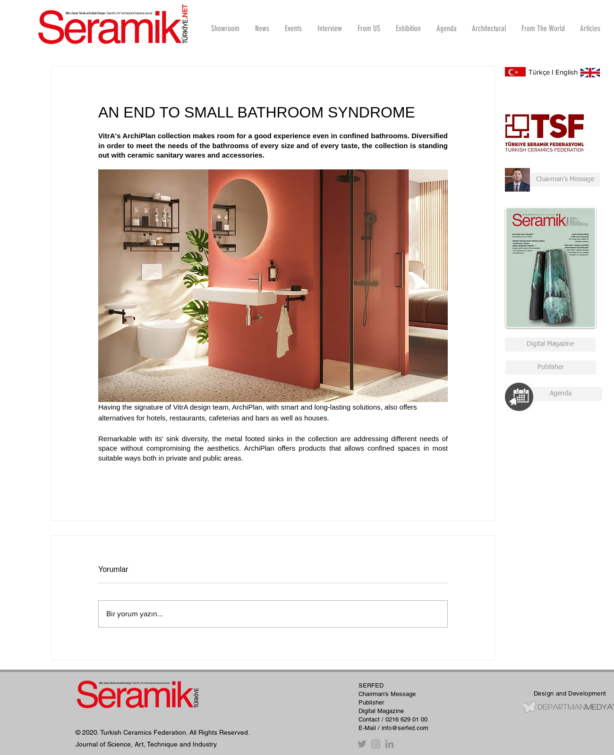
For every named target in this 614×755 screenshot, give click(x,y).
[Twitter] (362, 744)
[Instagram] (376, 744)
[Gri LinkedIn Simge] (389, 744)
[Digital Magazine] (550, 344)
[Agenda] (560, 394)
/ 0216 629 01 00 (404, 719)
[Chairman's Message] (552, 180)
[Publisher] (550, 368)
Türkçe (539, 72)
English (566, 72)
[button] (329, 28)
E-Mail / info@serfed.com (393, 727)
